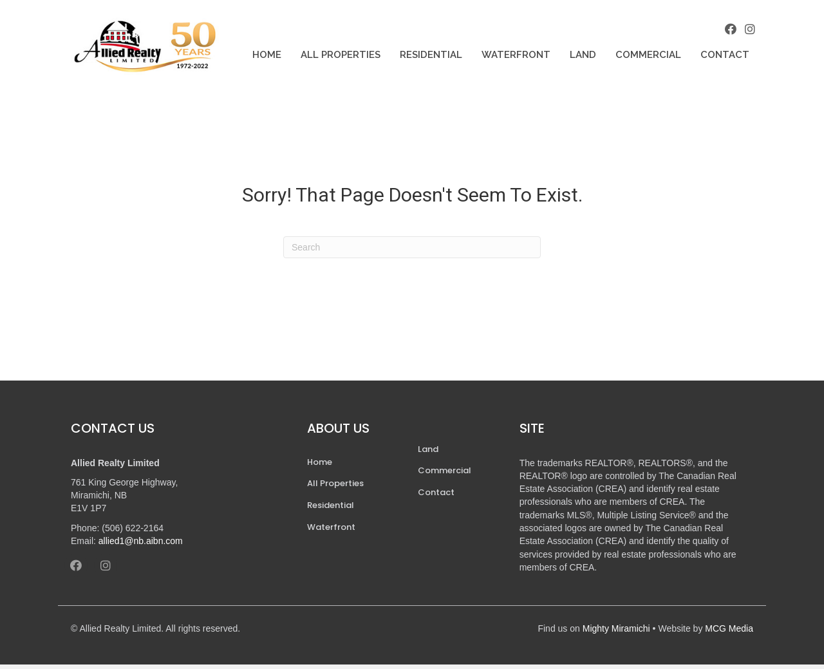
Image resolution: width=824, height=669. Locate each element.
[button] (727, 31)
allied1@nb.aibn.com (140, 545)
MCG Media (729, 633)
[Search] (412, 252)
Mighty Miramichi (616, 633)
